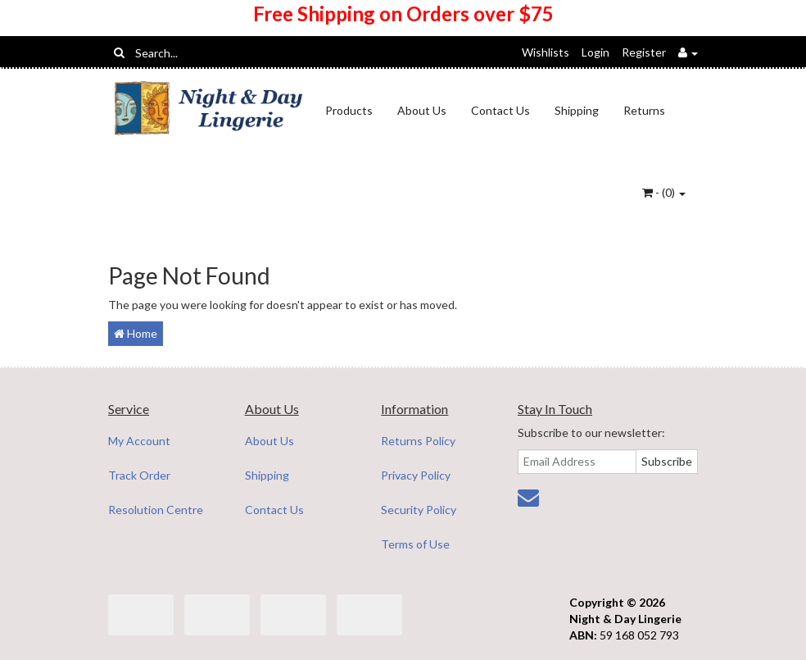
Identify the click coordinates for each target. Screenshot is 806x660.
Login (595, 52)
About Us (421, 110)
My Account (139, 441)
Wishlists (545, 52)
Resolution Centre (155, 510)
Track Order (139, 475)
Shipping (577, 110)
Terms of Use (415, 544)
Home (135, 333)
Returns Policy (418, 441)
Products (349, 110)
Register (644, 52)
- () (664, 192)
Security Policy (418, 510)
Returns (644, 110)
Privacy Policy (416, 475)
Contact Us (500, 110)
